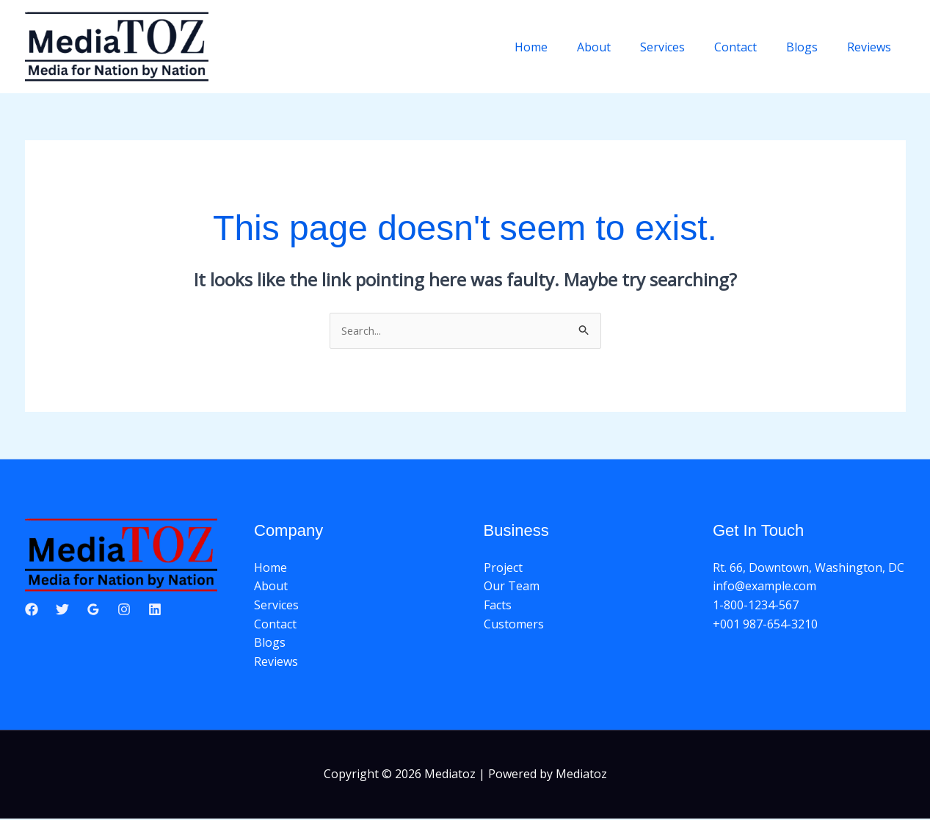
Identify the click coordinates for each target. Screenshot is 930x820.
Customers (514, 625)
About (620, 47)
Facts (498, 606)
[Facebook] (31, 610)
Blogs (811, 47)
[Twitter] (62, 610)
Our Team (512, 587)
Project (503, 569)
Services (683, 47)
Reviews (872, 47)
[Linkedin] (154, 610)
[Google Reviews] (93, 610)
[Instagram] (124, 610)
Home (563, 47)
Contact (750, 47)
